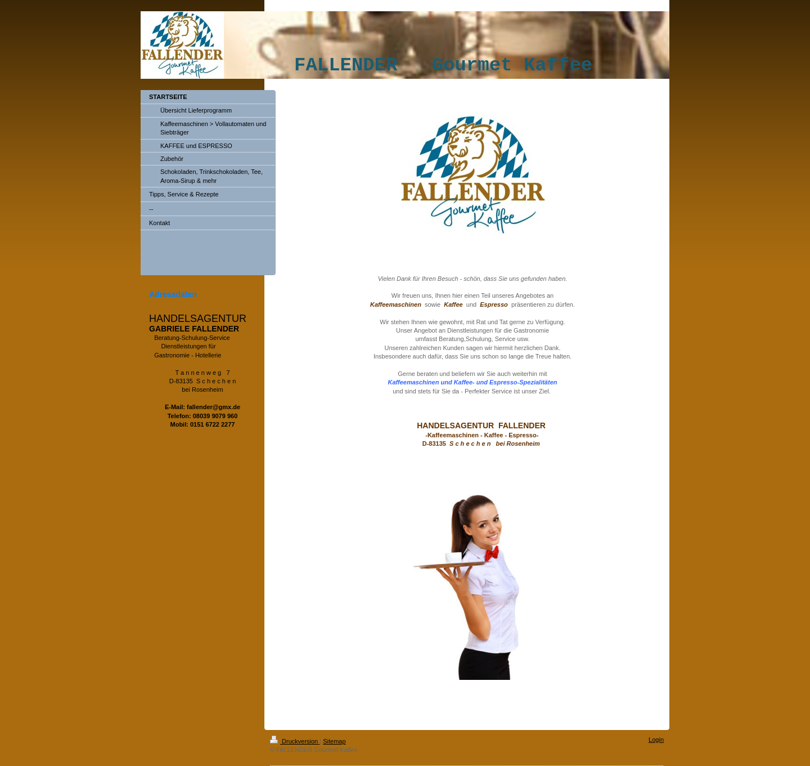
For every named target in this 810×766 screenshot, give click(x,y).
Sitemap (334, 741)
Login (656, 739)
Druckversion (295, 741)
